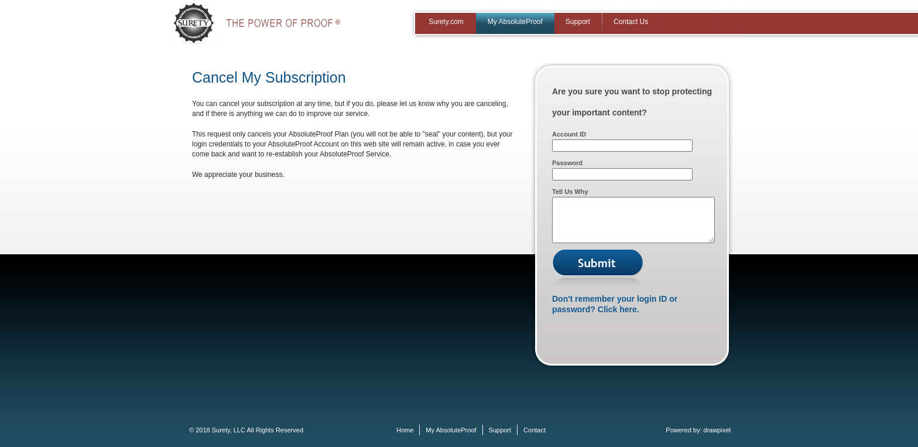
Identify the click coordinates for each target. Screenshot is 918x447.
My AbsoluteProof (515, 22)
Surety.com (446, 22)
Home (404, 430)
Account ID (569, 134)
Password (567, 162)
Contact (534, 430)
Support (578, 22)
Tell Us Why (570, 191)
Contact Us (631, 22)
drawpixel (717, 430)
